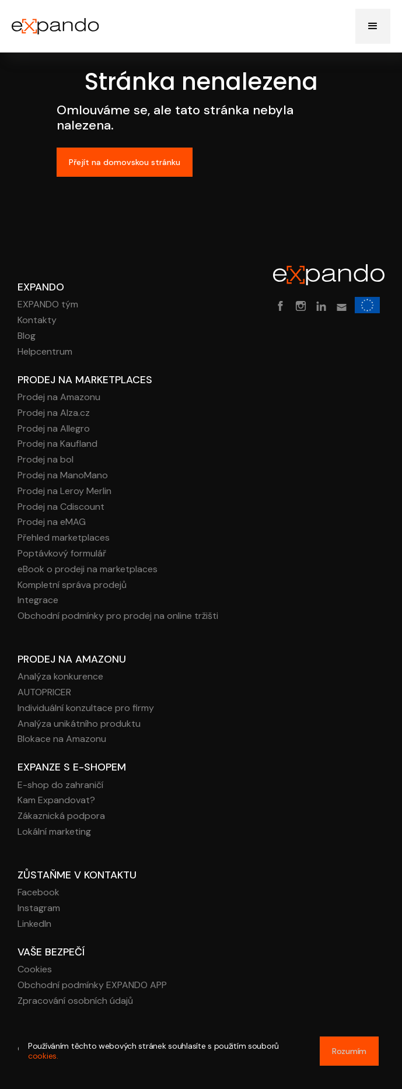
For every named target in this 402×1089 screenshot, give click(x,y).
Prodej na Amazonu (59, 397)
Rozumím (349, 1051)
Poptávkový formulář (62, 554)
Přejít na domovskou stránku (124, 162)
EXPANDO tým (48, 305)
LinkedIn (34, 924)
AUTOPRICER (44, 693)
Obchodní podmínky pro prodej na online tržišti (118, 616)
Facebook (39, 893)
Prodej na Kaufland (57, 444)
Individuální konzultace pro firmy (86, 708)
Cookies (35, 970)
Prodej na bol (46, 460)
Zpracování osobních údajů (75, 1001)
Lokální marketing (54, 832)
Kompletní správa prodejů (72, 585)
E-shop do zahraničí (60, 785)
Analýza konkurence (60, 677)
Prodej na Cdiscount (61, 507)
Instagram (39, 908)
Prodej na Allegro (54, 429)
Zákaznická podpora (61, 816)
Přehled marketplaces (64, 538)
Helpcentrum (45, 352)
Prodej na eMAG (52, 522)
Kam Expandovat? (56, 801)
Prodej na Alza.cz (54, 413)
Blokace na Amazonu (62, 739)
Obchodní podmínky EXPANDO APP (92, 985)
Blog (27, 336)
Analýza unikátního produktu (79, 724)
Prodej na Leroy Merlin (64, 491)
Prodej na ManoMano (63, 476)
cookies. (43, 1056)
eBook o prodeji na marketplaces (88, 570)
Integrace (38, 600)
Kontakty (37, 320)
